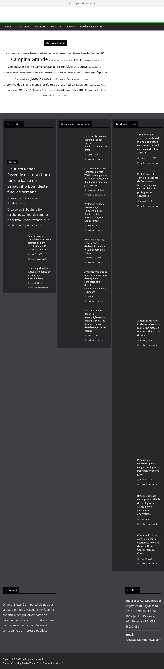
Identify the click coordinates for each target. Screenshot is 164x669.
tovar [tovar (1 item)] (45, 95)
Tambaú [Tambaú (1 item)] (88, 90)
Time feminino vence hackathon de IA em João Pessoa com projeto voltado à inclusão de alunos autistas (148, 143)
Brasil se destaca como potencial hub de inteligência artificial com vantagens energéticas (148, 505)
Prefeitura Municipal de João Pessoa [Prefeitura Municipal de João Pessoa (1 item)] (91, 85)
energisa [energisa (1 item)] (48, 73)
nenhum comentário (17, 203)
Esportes (39, 26)
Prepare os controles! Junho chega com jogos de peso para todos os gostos (148, 467)
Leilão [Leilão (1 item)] (55, 79)
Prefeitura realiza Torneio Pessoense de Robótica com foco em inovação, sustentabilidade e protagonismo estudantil (148, 184)
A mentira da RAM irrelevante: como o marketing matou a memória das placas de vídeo (148, 328)
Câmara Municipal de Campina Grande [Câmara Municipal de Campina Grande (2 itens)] (32, 67)
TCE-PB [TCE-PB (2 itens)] (97, 89)
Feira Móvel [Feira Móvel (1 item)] (20, 79)
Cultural (23, 26)
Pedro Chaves (31, 198)
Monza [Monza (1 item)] (62, 79)
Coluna (70, 26)
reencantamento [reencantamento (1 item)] (10, 90)
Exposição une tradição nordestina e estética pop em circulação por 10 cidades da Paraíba (39, 243)
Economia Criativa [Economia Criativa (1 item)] (10, 73)
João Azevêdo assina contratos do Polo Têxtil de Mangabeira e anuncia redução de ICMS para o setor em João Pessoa (96, 177)
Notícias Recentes (91, 26)
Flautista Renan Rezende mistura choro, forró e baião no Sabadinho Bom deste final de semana (29, 180)
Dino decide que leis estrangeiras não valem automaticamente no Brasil (95, 143)
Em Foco (56, 26)
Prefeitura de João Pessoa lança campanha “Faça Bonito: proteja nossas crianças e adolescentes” (94, 212)
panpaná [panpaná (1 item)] (84, 79)
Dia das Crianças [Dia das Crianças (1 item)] (95, 67)
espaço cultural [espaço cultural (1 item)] (60, 73)
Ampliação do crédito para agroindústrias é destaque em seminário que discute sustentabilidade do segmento (96, 281)
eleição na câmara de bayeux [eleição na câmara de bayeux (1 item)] (31, 73)
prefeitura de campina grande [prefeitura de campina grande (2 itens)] (22, 84)
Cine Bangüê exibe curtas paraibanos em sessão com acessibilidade (39, 273)
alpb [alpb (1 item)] (8, 53)
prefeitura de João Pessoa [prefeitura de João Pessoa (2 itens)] (59, 84)
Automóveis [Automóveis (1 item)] (53, 53)
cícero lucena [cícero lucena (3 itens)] (76, 66)
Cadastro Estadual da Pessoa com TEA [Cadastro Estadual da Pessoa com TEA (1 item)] (88, 53)
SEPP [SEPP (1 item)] (81, 90)
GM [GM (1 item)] (27, 79)
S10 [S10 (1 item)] (20, 90)
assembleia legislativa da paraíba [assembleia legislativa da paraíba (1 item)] (25, 53)
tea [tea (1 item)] (105, 90)
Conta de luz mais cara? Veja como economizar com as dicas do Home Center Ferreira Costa (148, 544)
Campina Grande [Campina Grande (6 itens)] (29, 59)
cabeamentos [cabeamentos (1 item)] (65, 53)
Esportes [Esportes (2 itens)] (101, 72)
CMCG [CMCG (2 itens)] (78, 60)
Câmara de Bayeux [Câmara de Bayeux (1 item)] (91, 60)
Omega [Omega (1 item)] (70, 79)
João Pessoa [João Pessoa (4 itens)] (41, 78)
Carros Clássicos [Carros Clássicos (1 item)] (56, 60)
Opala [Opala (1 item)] (76, 79)
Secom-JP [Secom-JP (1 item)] (27, 90)
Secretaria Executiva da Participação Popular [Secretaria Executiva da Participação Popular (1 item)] (51, 90)
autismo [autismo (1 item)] (43, 53)
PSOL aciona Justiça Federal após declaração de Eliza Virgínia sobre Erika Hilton (95, 246)
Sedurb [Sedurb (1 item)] (75, 90)
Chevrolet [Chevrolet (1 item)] (68, 60)
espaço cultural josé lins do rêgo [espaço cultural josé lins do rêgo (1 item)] (81, 73)
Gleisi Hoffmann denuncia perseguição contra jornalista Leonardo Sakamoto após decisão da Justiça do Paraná (95, 320)
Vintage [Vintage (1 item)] (52, 95)
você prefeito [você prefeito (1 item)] (62, 95)
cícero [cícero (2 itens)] (61, 67)
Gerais (9, 26)
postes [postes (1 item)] (92, 79)
